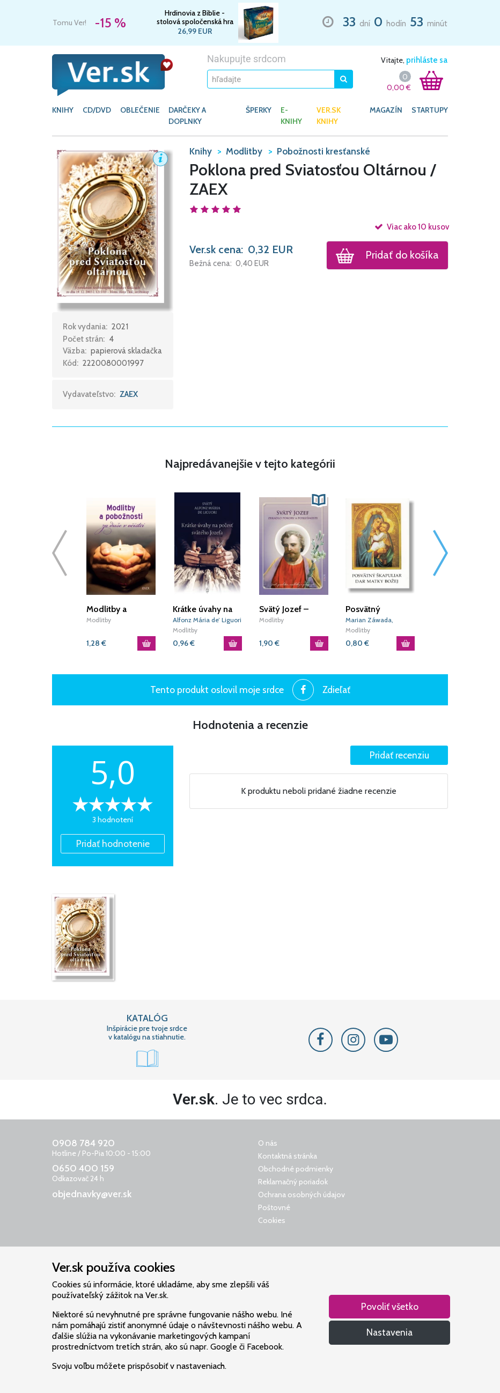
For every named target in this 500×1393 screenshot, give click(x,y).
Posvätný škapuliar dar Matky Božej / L (374, 609)
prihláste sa (426, 60)
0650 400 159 (83, 1168)
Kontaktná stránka (287, 1156)
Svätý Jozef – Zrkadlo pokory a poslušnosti (291, 609)
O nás (267, 1143)
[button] (112, 227)
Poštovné (274, 1207)
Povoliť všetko (389, 1306)
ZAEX (129, 394)
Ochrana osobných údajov (301, 1194)
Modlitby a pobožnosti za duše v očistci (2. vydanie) (117, 609)
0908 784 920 (83, 1143)
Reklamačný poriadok (293, 1181)
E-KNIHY (291, 115)
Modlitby (98, 620)
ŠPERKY (258, 110)
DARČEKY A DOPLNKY (187, 115)
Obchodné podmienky (295, 1169)
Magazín (386, 110)
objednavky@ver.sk (91, 1194)
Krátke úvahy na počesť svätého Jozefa (202, 609)
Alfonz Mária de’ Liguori (207, 620)
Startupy (429, 110)
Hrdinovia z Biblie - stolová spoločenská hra (195, 17)
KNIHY (62, 110)
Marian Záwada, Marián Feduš (369, 620)
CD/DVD (97, 110)
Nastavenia (389, 1332)
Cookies (271, 1220)
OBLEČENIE (140, 110)
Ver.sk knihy (329, 115)
